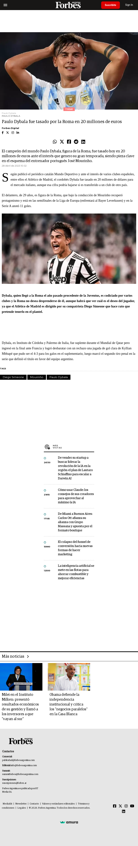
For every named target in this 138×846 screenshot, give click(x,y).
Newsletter (21, 804)
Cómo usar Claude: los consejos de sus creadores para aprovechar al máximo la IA (76, 496)
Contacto (34, 804)
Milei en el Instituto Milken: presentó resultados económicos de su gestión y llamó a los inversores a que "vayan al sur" (20, 707)
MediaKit (7, 804)
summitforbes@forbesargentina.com (20, 774)
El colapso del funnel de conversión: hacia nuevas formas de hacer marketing (75, 548)
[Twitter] (120, 806)
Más (73, 446)
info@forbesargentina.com (24, 765)
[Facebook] (114, 806)
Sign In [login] (129, 4)
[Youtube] (132, 806)
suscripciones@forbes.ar (14, 783)
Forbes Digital (10, 128)
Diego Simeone (13, 377)
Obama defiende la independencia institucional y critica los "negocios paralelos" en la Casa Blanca (69, 704)
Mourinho (36, 377)
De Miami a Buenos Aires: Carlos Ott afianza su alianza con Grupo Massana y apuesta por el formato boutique (75, 522)
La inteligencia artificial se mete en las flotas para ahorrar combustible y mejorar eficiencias (76, 572)
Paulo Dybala (58, 377)
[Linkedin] (123, 811)
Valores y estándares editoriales (58, 804)
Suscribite (110, 5)
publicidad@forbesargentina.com (18, 760)
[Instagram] (126, 806)
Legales (21, 808)
